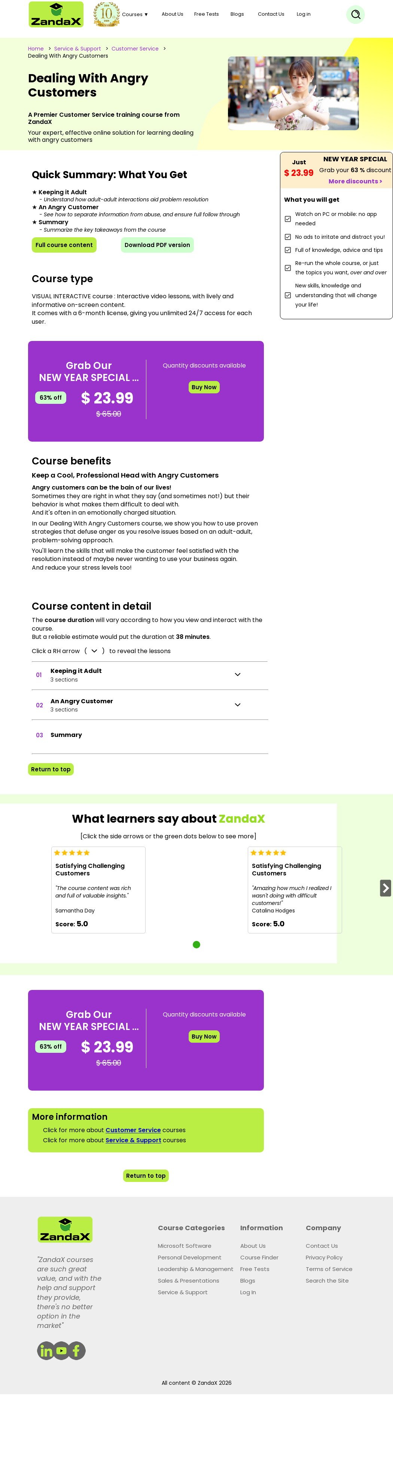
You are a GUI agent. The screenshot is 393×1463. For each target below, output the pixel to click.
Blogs (237, 14)
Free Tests (206, 14)
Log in (304, 14)
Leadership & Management (196, 1269)
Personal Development (190, 1257)
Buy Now (204, 387)
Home (36, 48)
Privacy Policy (324, 1257)
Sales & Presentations (188, 1280)
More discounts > (356, 181)
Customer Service (135, 48)
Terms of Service (329, 1269)
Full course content (64, 245)
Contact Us (271, 14)
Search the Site (327, 1280)
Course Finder (259, 1257)
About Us (172, 14)
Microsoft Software (184, 1246)
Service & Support (77, 48)
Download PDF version (157, 245)
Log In (248, 1292)
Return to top (51, 769)
